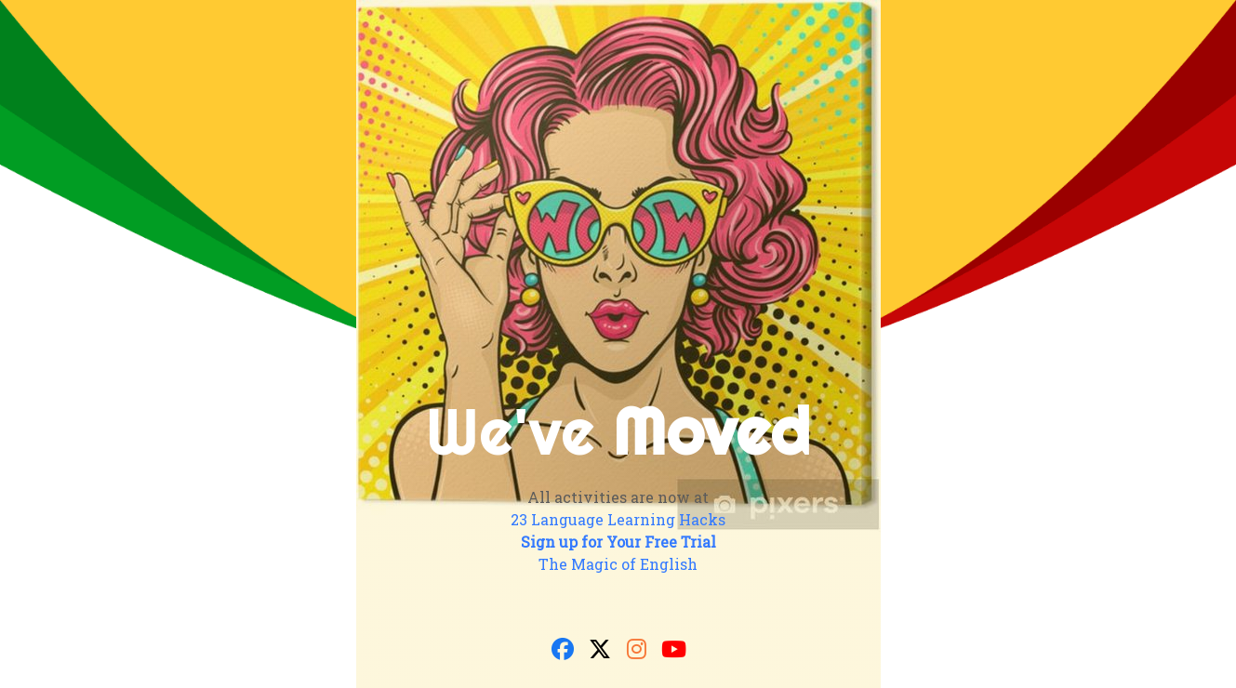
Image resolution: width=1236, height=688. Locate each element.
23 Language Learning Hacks (618, 519)
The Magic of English (618, 564)
